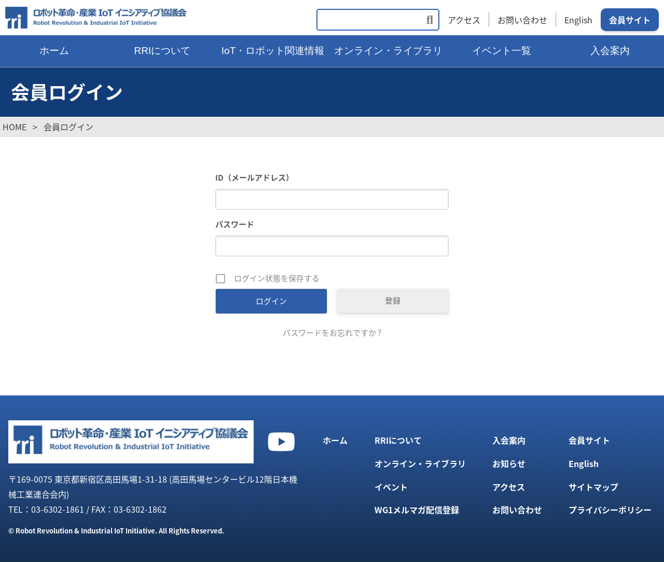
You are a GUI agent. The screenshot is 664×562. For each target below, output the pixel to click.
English (578, 19)
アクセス (464, 19)
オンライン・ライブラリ (388, 50)
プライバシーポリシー (610, 509)
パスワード (234, 224)
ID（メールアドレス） (254, 177)
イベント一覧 (501, 50)
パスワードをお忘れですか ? (332, 332)
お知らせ (508, 463)
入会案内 (508, 440)
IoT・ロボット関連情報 (273, 50)
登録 (392, 300)
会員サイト (630, 19)
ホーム (54, 50)
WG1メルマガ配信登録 (417, 509)
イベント (391, 487)
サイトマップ (593, 487)
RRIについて (162, 50)
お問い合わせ (522, 19)
